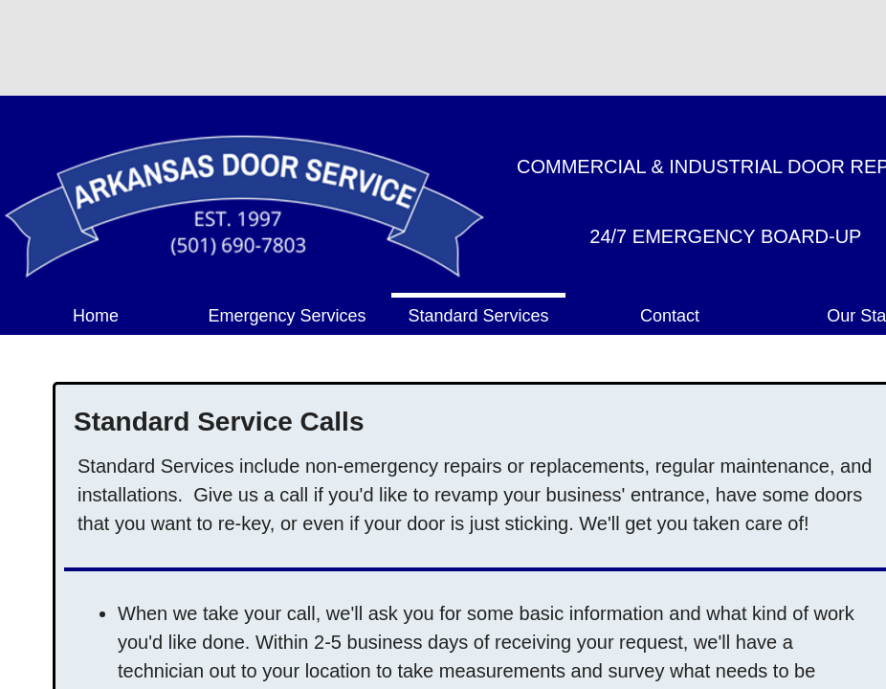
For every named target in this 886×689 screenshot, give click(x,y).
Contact (669, 315)
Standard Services (478, 315)
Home (96, 315)
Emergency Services (286, 315)
